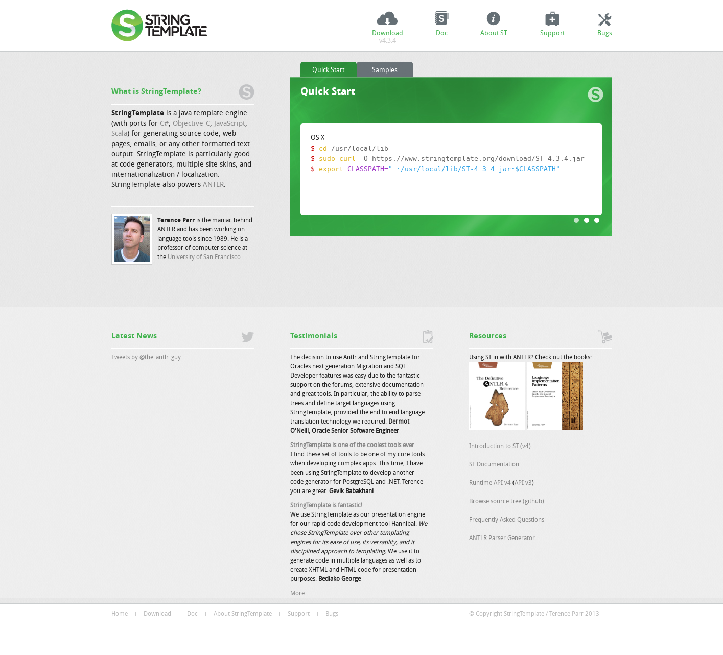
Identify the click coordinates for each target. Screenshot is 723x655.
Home (119, 614)
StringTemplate (162, 25)
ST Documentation (494, 465)
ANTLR (213, 185)
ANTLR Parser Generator (502, 538)
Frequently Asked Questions (506, 520)
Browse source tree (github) (506, 502)
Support (552, 33)
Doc (442, 33)
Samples (385, 70)
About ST (493, 33)
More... (299, 594)
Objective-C (191, 124)
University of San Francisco (204, 257)
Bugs (604, 33)
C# (164, 124)
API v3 (523, 483)
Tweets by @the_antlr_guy (146, 358)
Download (387, 38)
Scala (119, 134)
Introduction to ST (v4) (500, 446)
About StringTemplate (243, 614)
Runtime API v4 (490, 483)
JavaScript (229, 124)
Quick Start (328, 70)
